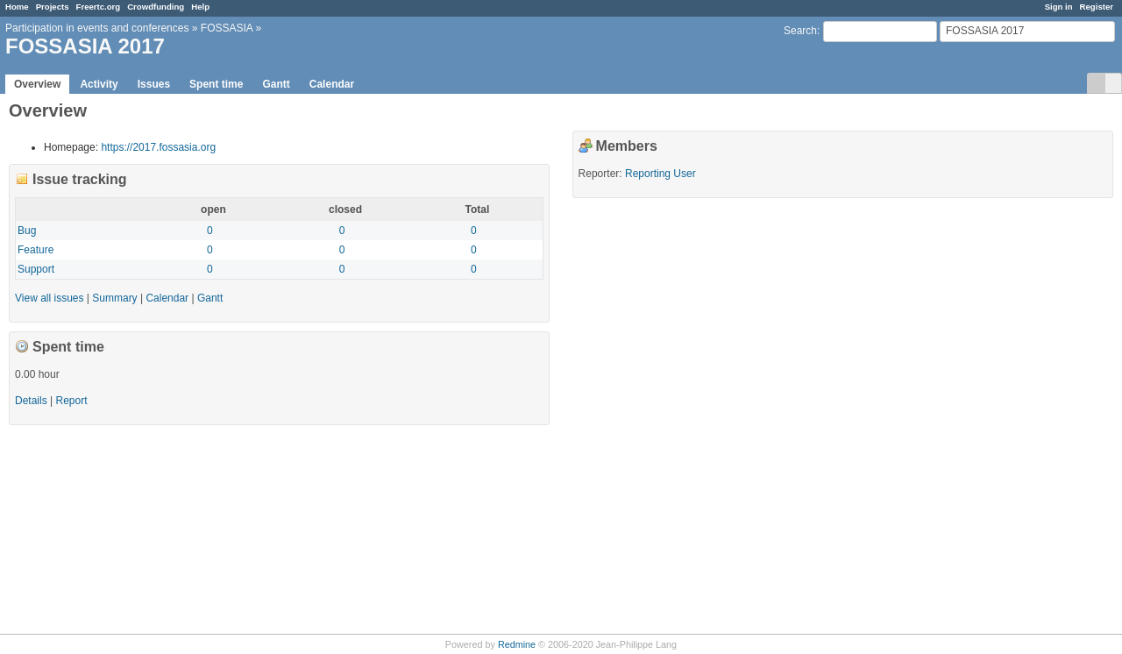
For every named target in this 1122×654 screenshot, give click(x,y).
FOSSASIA (226, 28)
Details (31, 401)
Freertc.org (98, 6)
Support (36, 269)
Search (800, 31)
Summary (114, 298)
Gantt (275, 84)
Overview (37, 84)
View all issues (49, 298)
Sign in (1059, 6)
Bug (27, 230)
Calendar (331, 84)
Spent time (216, 84)
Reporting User (660, 173)
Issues (154, 84)
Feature (35, 250)
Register (1096, 6)
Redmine (517, 644)
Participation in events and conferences (96, 28)
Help (200, 6)
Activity (98, 84)
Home (17, 6)
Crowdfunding (155, 6)
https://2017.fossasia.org (158, 147)
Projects (52, 6)
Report (71, 401)
